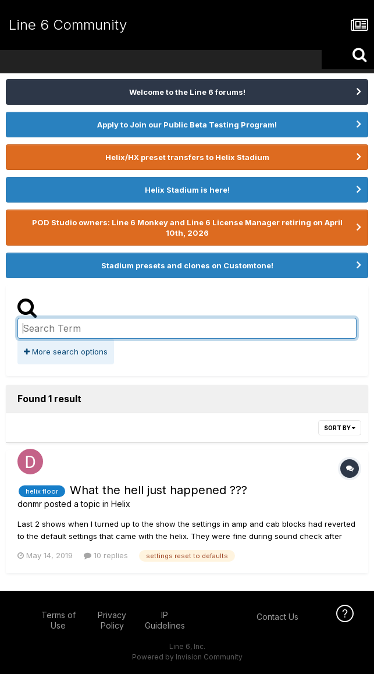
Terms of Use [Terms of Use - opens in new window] (58, 620)
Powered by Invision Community (187, 656)
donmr (29, 504)
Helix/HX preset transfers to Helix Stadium (187, 157)
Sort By (339, 427)
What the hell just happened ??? (158, 490)
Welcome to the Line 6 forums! (187, 92)
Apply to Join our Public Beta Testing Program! (187, 124)
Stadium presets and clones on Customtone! (187, 265)
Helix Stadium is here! (187, 189)
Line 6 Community (68, 24)
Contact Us (277, 617)
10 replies (106, 555)
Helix (120, 504)
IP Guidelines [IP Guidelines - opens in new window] (165, 620)
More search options (66, 351)
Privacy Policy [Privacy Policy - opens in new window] (112, 620)
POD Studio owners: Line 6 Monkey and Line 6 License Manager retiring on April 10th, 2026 (187, 227)
